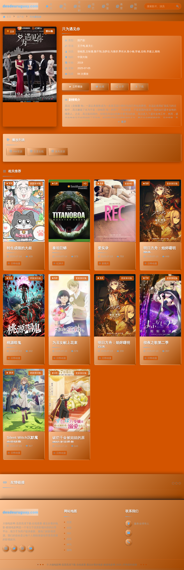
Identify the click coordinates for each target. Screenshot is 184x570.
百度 (69, 522)
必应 (69, 538)
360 (69, 533)
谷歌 (69, 527)
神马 (69, 544)
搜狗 (69, 550)
